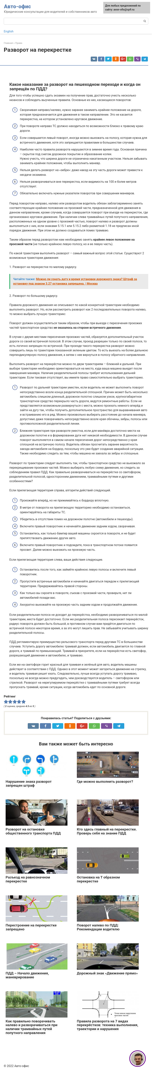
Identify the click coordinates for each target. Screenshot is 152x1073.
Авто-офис (17, 6)
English (8, 31)
